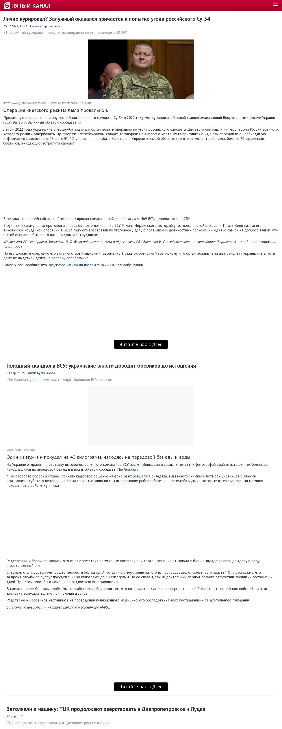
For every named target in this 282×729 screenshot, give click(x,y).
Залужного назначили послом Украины (79, 265)
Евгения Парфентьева (45, 26)
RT (80, 122)
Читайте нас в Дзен (141, 344)
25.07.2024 (10, 26)
